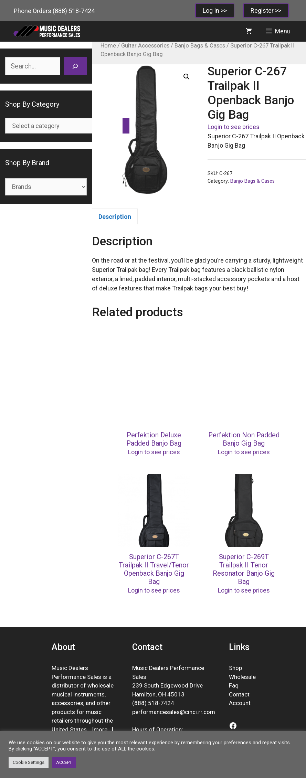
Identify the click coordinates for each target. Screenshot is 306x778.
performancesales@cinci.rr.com (173, 711)
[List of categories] (62, 126)
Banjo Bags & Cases (200, 45)
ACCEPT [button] (64, 762)
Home (108, 45)
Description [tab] (114, 216)
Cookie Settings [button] (28, 762)
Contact (239, 694)
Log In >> (215, 10)
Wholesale (242, 676)
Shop (235, 667)
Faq (234, 685)
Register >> (266, 10)
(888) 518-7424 (74, 10)
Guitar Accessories (145, 45)
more (100, 729)
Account (240, 703)
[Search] (75, 66)
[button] (186, 77)
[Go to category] (126, 126)
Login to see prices (234, 126)
